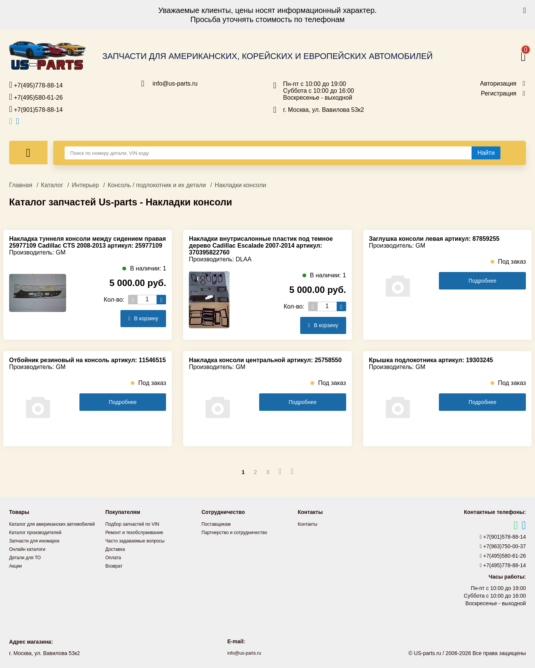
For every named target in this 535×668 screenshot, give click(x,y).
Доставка (116, 549)
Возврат (115, 566)
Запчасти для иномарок (38, 549)
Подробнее (482, 281)
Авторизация (498, 84)
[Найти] (486, 152)
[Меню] (28, 152)
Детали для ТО (27, 566)
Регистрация (498, 94)
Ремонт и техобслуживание (139, 532)
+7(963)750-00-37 (503, 546)
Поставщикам (218, 524)
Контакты (309, 524)
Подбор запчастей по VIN (136, 524)
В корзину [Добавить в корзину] (140, 318)
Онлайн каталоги (30, 557)
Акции (16, 574)
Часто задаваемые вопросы (139, 541)
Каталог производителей (39, 541)
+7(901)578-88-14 (36, 109)
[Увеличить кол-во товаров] (161, 299)
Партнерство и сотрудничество (239, 532)
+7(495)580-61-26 (36, 97)
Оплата (114, 557)
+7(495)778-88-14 (36, 85)
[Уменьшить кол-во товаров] (133, 299)
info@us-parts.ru (175, 84)
